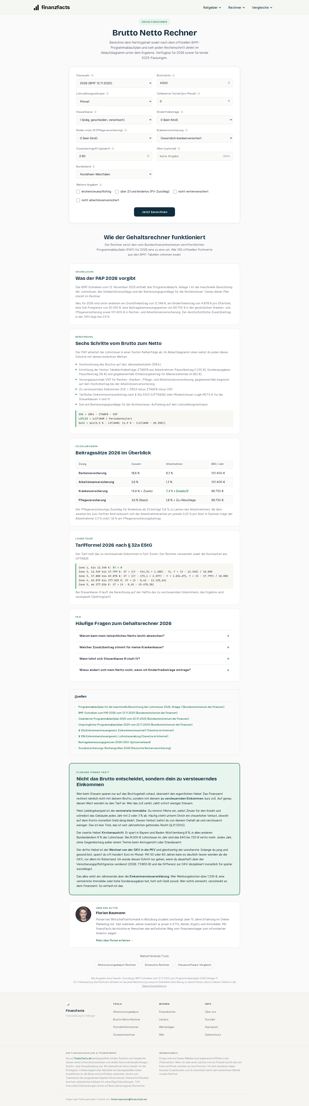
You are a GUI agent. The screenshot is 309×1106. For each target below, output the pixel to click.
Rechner (236, 7)
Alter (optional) (178, 148)
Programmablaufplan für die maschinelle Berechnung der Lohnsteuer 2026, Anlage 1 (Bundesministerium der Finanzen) (151, 706)
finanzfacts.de (82, 1058)
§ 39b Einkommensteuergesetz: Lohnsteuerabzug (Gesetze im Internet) (123, 736)
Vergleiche (262, 7)
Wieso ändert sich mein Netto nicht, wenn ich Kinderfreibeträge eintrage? (135, 670)
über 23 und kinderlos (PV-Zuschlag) (142, 191)
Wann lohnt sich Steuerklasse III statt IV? (109, 658)
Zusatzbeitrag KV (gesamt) (104, 148)
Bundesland (94, 166)
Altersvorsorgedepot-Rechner (117, 964)
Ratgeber (212, 7)
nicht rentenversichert (191, 191)
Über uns (210, 1011)
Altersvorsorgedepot (126, 1011)
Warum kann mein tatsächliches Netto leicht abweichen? (121, 636)
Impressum (211, 1026)
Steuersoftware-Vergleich (194, 964)
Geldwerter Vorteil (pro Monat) (187, 93)
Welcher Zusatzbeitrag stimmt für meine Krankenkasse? (121, 647)
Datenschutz (213, 1034)
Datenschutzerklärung (154, 986)
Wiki (161, 1034)
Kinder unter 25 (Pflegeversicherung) (110, 130)
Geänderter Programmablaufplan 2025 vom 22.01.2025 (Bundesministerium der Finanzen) (133, 718)
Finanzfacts (75, 1011)
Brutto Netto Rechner (126, 1019)
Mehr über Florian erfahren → (115, 940)
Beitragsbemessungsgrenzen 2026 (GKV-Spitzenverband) (114, 742)
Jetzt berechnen (154, 212)
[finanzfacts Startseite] (52, 7)
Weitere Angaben (98, 184)
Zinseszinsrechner (124, 1034)
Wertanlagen (166, 1026)
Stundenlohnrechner (126, 1026)
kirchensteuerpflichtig (93, 191)
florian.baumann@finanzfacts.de (129, 1099)
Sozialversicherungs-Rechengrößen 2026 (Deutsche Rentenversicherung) (124, 748)
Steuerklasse (95, 111)
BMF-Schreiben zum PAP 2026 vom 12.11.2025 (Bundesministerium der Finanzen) (128, 712)
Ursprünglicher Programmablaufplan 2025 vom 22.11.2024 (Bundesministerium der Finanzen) (135, 724)
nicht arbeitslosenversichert (97, 200)
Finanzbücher (167, 1011)
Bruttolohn (175, 75)
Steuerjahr (94, 75)
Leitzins (163, 1019)
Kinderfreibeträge (179, 111)
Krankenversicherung (181, 130)
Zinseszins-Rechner (157, 964)
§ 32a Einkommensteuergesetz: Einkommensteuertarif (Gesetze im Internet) (126, 730)
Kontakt (210, 1019)
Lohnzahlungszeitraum (102, 93)
